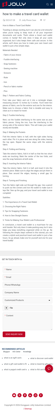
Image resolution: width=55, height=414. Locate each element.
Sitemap (28, 409)
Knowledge (27, 352)
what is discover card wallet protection (41, 358)
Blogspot (6, 352)
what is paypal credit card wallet (15, 369)
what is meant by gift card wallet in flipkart (41, 364)
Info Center (16, 352)
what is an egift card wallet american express (13, 358)
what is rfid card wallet (39, 369)
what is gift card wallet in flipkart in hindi (15, 364)
